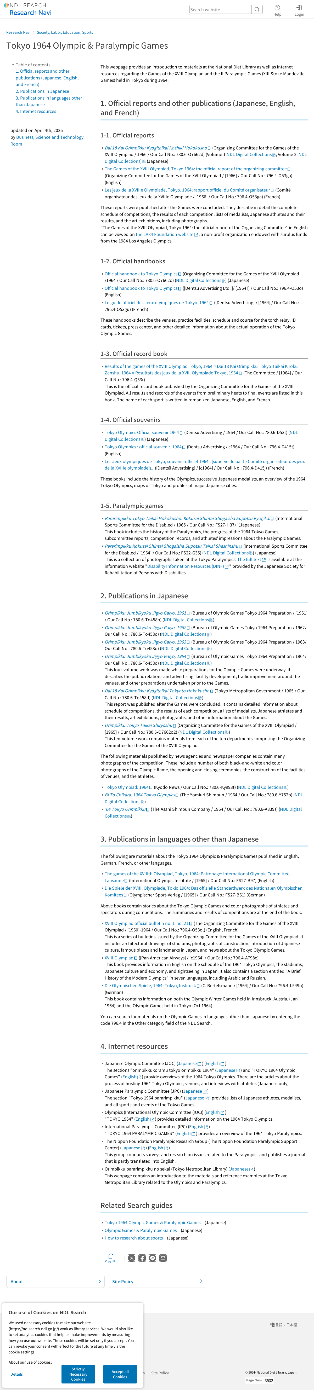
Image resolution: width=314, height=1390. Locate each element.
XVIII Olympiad (121, 957)
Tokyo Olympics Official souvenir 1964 (144, 432)
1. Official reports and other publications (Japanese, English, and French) (47, 77)
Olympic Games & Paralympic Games (141, 1230)
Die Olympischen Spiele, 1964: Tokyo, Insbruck (152, 985)
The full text (251, 559)
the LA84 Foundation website (167, 234)
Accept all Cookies (120, 1374)
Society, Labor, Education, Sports (65, 32)
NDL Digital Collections (251, 154)
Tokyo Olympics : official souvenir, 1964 (145, 446)
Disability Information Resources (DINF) (188, 566)
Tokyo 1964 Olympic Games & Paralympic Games (152, 1222)
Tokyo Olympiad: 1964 (129, 787)
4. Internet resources (36, 111)
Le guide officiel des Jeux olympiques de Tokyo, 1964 (159, 302)
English (215, 1063)
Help (277, 9)
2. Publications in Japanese (42, 91)
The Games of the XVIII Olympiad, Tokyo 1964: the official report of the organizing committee (198, 168)
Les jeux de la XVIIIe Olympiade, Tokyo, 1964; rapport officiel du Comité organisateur (189, 190)
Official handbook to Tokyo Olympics (143, 273)
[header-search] (226, 9)
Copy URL (111, 1258)
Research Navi (18, 32)
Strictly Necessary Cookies (78, 1374)
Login (299, 9)
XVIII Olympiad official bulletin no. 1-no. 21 (149, 923)
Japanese (190, 1063)
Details (16, 1374)
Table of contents (30, 64)
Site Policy (160, 1372)
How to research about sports (134, 1238)
